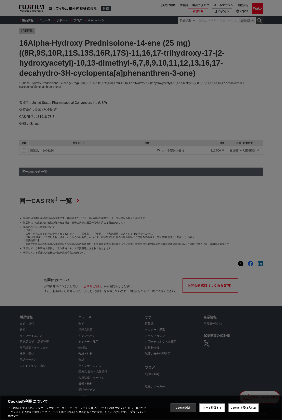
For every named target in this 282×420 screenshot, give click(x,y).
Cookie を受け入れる (243, 407)
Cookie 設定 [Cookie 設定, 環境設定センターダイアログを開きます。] (183, 407)
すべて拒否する (212, 407)
